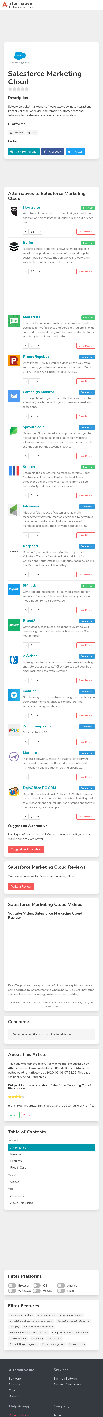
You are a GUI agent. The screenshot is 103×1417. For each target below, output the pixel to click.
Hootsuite (31, 207)
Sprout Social (34, 427)
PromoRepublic (36, 356)
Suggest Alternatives (67, 1384)
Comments (17, 1196)
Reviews (16, 1154)
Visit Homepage (26, 152)
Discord (14, 1396)
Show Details (86, 231)
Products (14, 1384)
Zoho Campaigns (37, 726)
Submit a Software (66, 1379)
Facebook (55, 152)
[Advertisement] (51, 27)
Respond (30, 545)
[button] (98, 5)
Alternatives (18, 1148)
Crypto (13, 1390)
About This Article (21, 1203)
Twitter (77, 152)
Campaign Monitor (38, 391)
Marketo (30, 752)
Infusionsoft (33, 506)
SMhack (29, 585)
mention (30, 691)
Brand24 (30, 620)
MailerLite (31, 317)
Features (16, 1161)
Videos (14, 1182)
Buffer (28, 242)
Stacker (29, 466)
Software (15, 1379)
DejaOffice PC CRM (39, 787)
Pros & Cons (18, 1168)
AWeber (30, 655)
